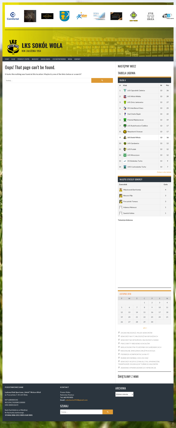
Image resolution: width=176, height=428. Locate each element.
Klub (13, 59)
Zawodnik (123, 184)
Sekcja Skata (45, 59)
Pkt (167, 85)
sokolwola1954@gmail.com (76, 400)
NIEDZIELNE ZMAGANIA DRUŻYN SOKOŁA (138, 351)
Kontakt (77, 59)
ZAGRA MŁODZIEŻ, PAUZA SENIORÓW (136, 333)
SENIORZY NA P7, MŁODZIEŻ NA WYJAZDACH (139, 336)
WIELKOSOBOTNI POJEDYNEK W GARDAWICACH (141, 347)
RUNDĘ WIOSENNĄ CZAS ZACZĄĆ (134, 358)
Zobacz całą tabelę (164, 172)
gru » (145, 328)
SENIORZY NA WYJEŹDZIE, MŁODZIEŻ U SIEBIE (140, 340)
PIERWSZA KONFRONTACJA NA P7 (135, 354)
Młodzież (35, 59)
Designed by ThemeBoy (165, 423)
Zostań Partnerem (59, 59)
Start (7, 59)
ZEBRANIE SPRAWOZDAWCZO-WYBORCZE (138, 368)
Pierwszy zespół (23, 59)
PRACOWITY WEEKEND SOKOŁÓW (135, 343)
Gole (166, 184)
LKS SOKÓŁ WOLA (42, 45)
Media (70, 59)
